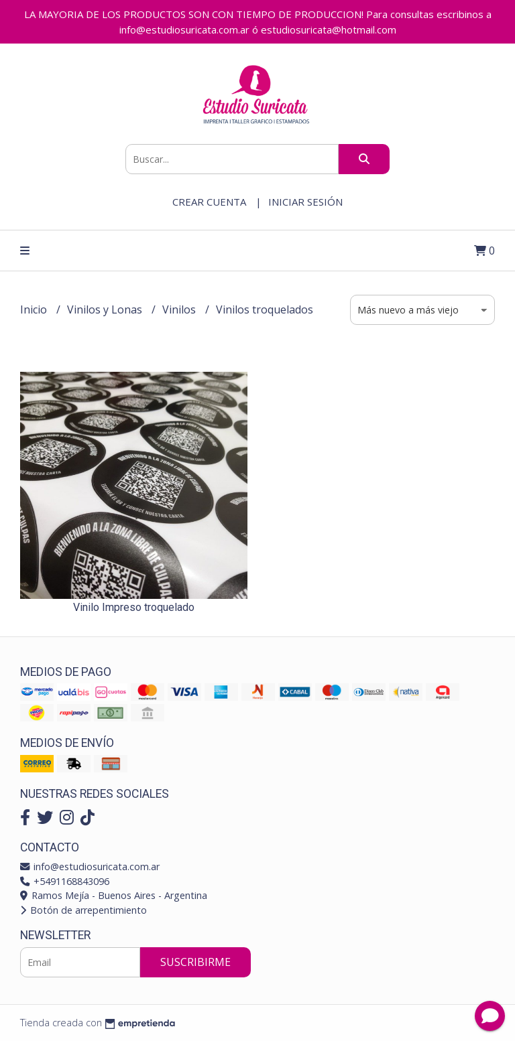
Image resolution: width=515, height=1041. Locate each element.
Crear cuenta (209, 201)
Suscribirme (195, 962)
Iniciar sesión (305, 201)
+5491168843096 (64, 881)
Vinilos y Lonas (106, 309)
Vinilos (180, 309)
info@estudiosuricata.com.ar (90, 866)
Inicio (35, 309)
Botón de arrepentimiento (83, 910)
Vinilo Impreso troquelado (133, 607)
